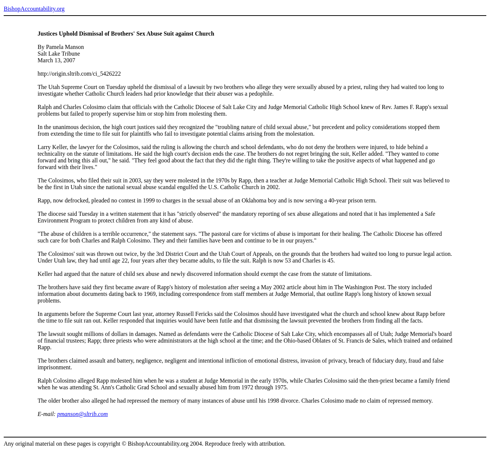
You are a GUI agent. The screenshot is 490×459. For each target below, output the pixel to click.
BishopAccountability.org (34, 9)
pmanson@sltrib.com (82, 414)
